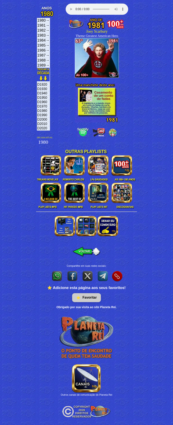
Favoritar (86, 298)
